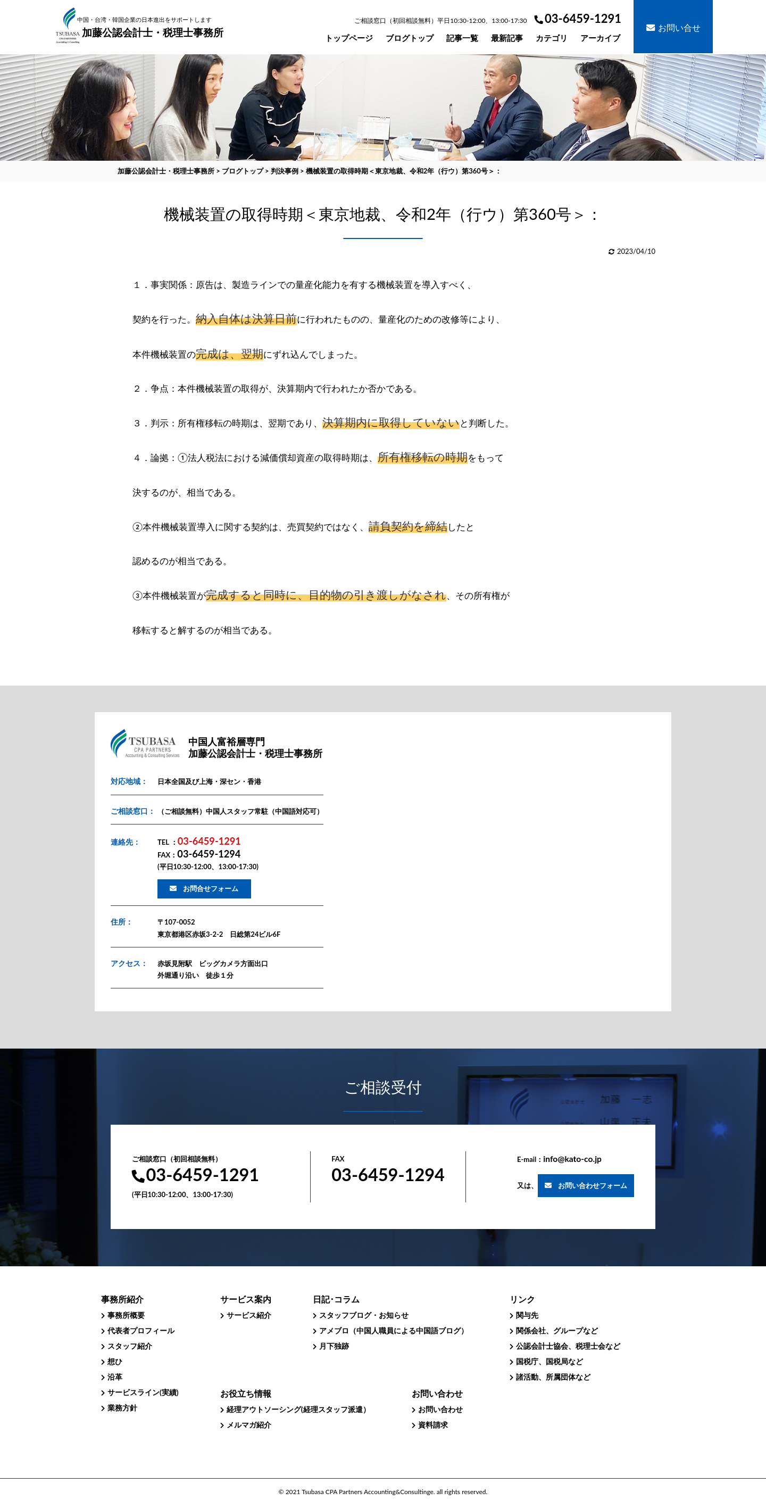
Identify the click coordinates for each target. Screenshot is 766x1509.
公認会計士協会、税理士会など (568, 1345)
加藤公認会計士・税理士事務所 (152, 27)
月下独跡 (334, 1345)
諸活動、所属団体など (553, 1376)
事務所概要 (126, 1315)
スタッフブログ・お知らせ (364, 1315)
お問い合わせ (440, 1409)
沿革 (114, 1376)
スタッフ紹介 (129, 1345)
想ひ (114, 1361)
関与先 (527, 1315)
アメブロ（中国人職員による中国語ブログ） (393, 1330)
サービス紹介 (249, 1315)
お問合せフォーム (210, 888)
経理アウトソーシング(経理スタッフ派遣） (298, 1409)
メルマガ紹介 (249, 1424)
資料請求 (433, 1424)
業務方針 (122, 1407)
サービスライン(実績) (143, 1392)
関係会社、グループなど (557, 1330)
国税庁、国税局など (549, 1361)
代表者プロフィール (140, 1330)
